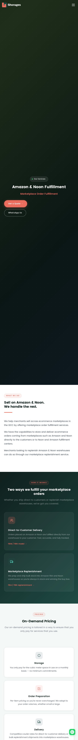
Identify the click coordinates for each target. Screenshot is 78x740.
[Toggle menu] (73, 5)
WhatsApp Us (15, 212)
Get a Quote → (15, 203)
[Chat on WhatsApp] (72, 732)
